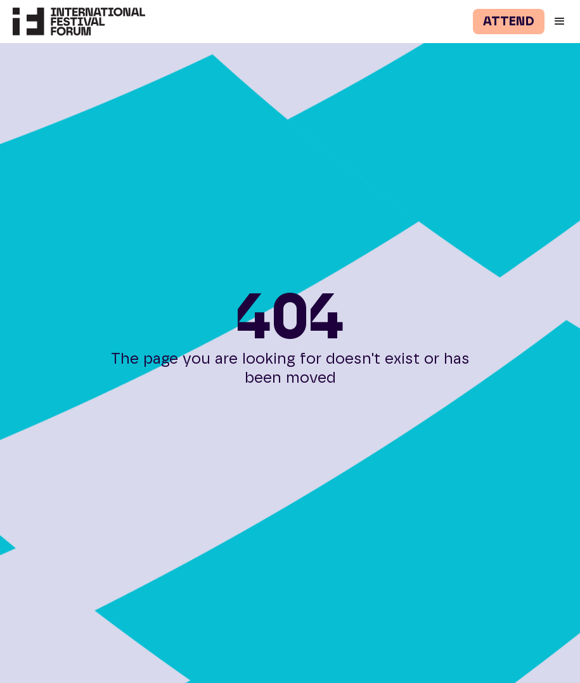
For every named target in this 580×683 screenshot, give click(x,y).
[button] (562, 21)
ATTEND (508, 21)
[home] (72, 21)
